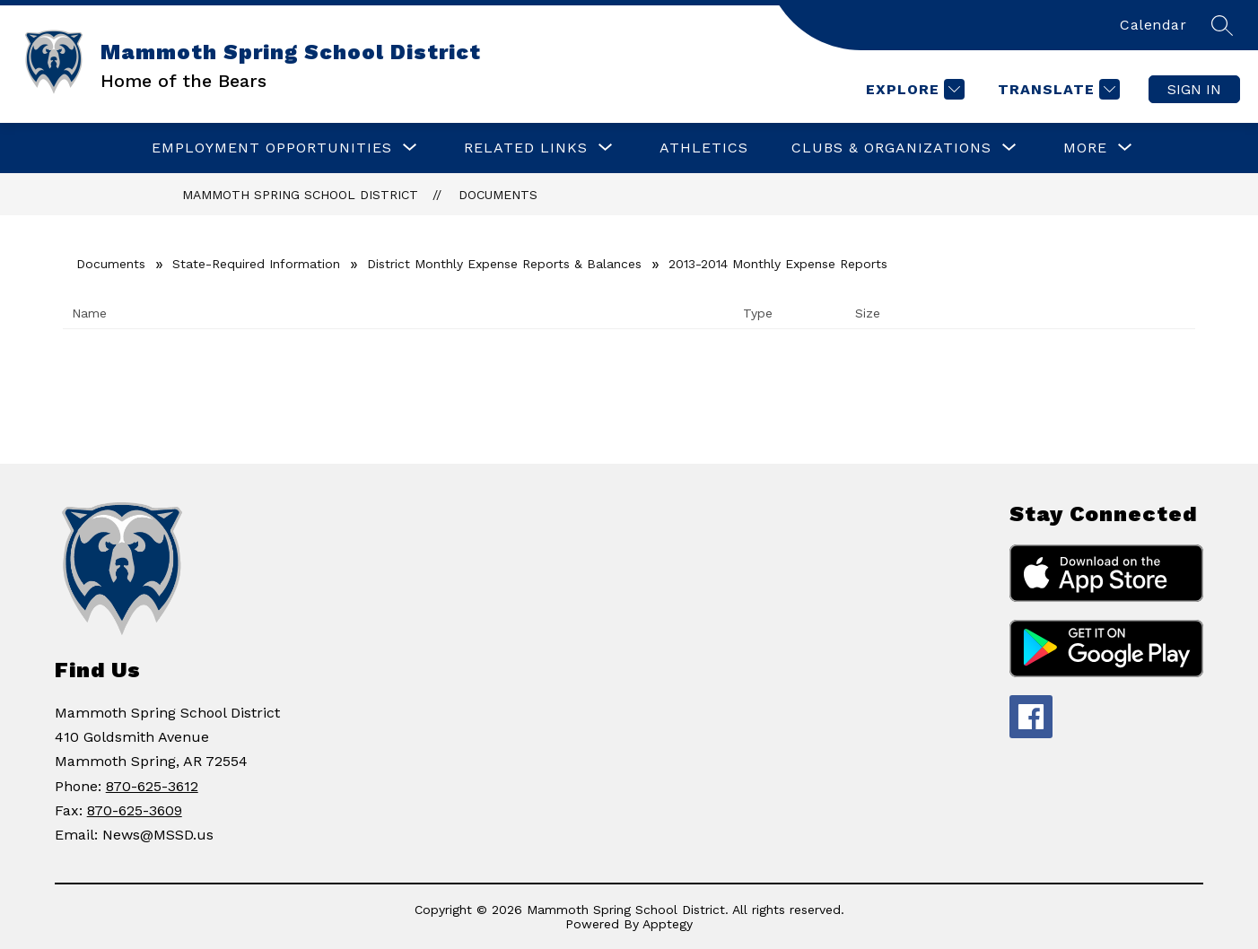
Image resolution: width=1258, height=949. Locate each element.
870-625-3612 (152, 786)
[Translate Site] (1056, 89)
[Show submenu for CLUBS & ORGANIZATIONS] (891, 148)
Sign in (1194, 89)
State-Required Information (256, 264)
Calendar (1153, 24)
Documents (498, 194)
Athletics (704, 147)
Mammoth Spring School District (300, 194)
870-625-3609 (134, 810)
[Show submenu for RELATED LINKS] (526, 148)
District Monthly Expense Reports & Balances (504, 264)
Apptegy (667, 924)
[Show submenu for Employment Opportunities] (272, 148)
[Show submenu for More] (1085, 148)
